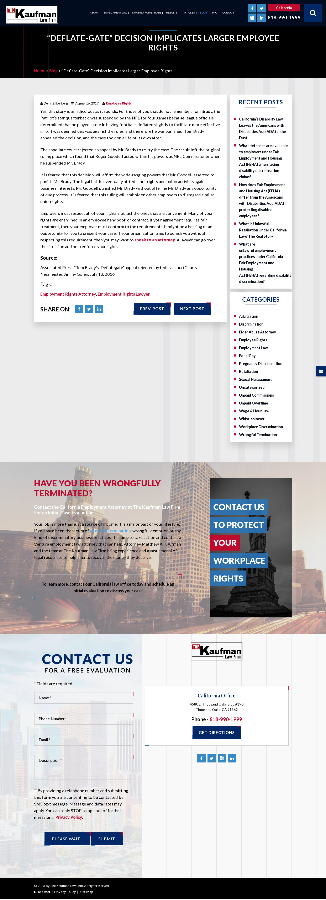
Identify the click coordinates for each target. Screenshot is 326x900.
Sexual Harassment (255, 379)
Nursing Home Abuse (146, 12)
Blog (203, 12)
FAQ (214, 12)
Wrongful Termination (258, 434)
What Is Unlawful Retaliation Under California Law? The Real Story (263, 230)
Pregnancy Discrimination (260, 363)
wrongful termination (110, 530)
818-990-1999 (284, 17)
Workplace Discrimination (261, 426)
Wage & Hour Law (254, 411)
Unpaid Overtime (253, 403)
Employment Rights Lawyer (124, 293)
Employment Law (115, 12)
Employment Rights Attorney (68, 293)
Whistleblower (251, 419)
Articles (189, 12)
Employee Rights (119, 103)
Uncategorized (252, 387)
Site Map (86, 892)
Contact (228, 12)
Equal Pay (247, 355)
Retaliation (248, 371)
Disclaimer (42, 892)
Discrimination (251, 324)
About (94, 12)
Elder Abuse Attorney (257, 332)
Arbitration (248, 316)
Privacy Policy (68, 817)
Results (171, 12)
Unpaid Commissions (256, 395)
